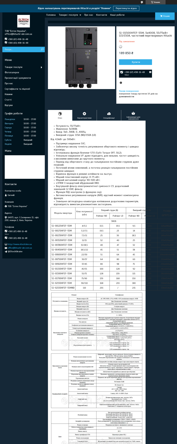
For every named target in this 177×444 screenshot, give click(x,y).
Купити (136, 62)
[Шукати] (42, 49)
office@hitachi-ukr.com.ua (20, 248)
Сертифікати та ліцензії (17, 89)
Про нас (88, 14)
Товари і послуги (68, 14)
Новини (8, 94)
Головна (51, 14)
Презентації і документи (18, 78)
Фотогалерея (12, 72)
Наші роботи (117, 14)
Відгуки (9, 105)
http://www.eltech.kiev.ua (20, 244)
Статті (8, 99)
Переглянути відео (126, 8)
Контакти (101, 14)
